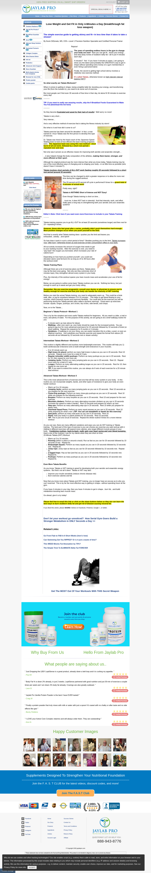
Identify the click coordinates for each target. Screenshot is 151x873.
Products (82, 16)
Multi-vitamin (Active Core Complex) (32, 73)
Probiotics (29, 63)
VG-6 (29, 40)
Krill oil (28, 59)
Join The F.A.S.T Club (75, 793)
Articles (101, 16)
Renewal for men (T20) (33, 77)
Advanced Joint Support (33, 66)
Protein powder (31, 80)
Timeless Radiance (33, 26)
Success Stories (112, 16)
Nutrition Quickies (61, 16)
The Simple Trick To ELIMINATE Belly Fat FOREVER (66, 548)
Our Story (73, 16)
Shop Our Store (47, 16)
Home (37, 16)
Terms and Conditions (70, 826)
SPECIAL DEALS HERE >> (101, 9)
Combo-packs (30, 83)
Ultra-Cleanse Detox (32, 56)
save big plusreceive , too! (31, 183)
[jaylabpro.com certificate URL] (34, 99)
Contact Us (124, 16)
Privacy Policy (68, 830)
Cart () (123, 2)
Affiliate (66, 838)
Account (111, 2)
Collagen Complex (32, 53)
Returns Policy (68, 834)
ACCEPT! (32, 867)
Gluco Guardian (31, 69)
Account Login (52, 838)
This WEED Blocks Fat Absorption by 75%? (62, 544)
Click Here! (32, 187)
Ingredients (92, 16)
